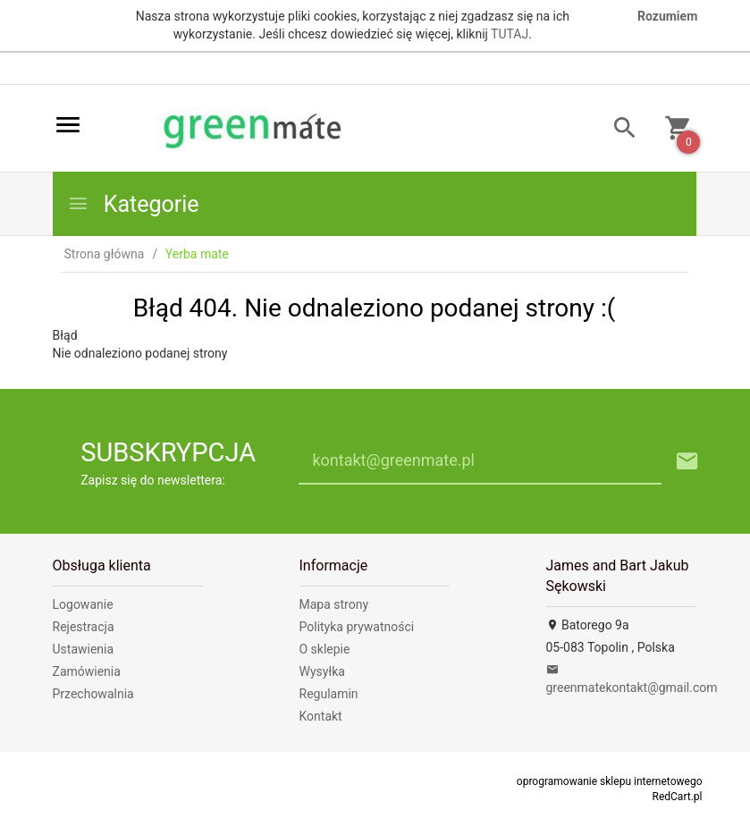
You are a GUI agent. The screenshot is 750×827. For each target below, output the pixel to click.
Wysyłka (322, 671)
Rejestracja (83, 627)
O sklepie (324, 649)
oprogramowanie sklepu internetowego (610, 781)
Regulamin (328, 694)
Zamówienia (87, 671)
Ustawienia (83, 649)
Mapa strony (334, 604)
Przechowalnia (93, 694)
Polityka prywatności (357, 627)
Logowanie (83, 604)
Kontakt (320, 716)
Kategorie (133, 204)
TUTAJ (509, 34)
